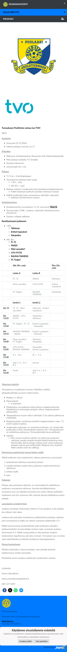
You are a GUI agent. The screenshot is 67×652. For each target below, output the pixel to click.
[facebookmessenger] (21, 590)
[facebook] (4, 590)
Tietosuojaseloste (9, 611)
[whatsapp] (16, 590)
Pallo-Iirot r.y (35, 12)
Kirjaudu (33, 19)
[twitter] (10, 590)
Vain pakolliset (41, 641)
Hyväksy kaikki (26, 641)
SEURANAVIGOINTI (35, 3)
